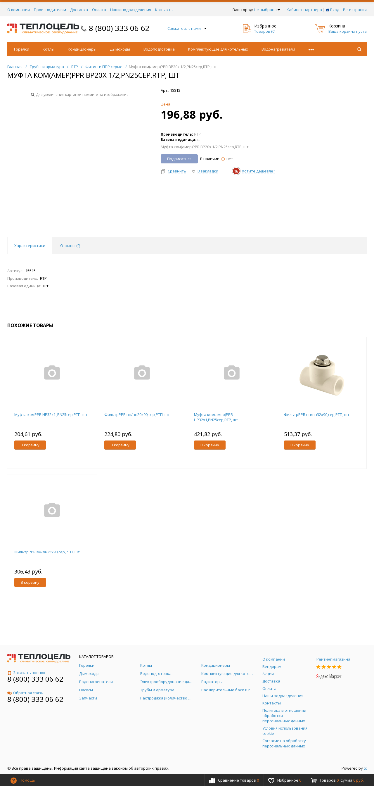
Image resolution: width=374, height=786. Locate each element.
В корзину (30, 445)
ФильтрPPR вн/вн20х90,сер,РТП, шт (137, 414)
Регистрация (355, 9)
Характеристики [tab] (29, 245)
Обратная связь (25, 692)
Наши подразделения (130, 9)
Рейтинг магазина (333, 659)
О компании (18, 9)
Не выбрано (267, 9)
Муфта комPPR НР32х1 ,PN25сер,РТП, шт (51, 414)
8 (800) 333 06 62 (119, 28)
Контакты (164, 9)
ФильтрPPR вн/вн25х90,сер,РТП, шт (47, 551)
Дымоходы (120, 49)
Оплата (99, 9)
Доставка (79, 9)
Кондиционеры (82, 49)
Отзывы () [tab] (70, 245)
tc (365, 768)
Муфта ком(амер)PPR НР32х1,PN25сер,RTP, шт (216, 417)
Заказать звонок (26, 672)
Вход (334, 9)
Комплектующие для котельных (218, 49)
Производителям (50, 9)
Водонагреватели (278, 49)
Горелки (21, 49)
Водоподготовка (159, 49)
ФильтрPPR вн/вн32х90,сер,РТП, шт (316, 414)
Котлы (48, 49)
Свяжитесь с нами (187, 28)
